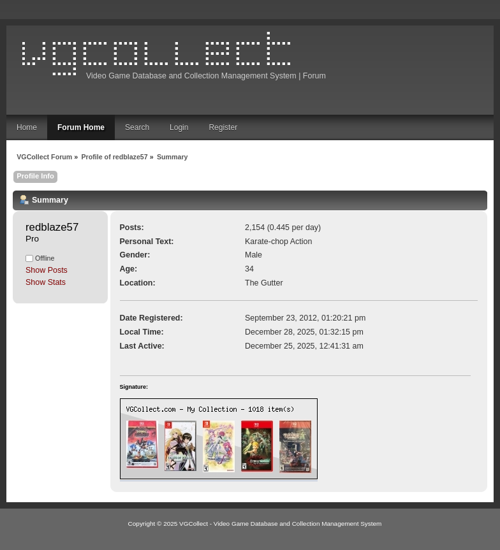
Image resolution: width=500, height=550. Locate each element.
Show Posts (47, 270)
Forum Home (81, 127)
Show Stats (46, 282)
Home (27, 127)
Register (223, 127)
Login (179, 127)
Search (137, 127)
